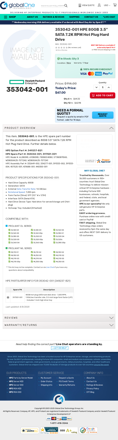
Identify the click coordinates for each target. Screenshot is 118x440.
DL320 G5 (15, 239)
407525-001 (16, 166)
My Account (46, 378)
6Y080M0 (34, 157)
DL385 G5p (60, 242)
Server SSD (16, 385)
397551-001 (50, 154)
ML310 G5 (60, 258)
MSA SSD (15, 392)
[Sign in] (99, 5)
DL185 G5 (15, 236)
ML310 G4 (38, 258)
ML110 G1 (14, 252)
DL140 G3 (15, 230)
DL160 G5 (60, 230)
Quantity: (103, 82)
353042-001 (34, 154)
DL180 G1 (60, 233)
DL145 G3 (37, 230)
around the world (101, 365)
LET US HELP (60, 348)
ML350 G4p (38, 261)
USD (107, 5)
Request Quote (103, 115)
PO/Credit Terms (66, 381)
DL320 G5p (38, 239)
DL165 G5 (15, 233)
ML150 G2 (60, 252)
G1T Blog (90, 392)
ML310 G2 (60, 255)
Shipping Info (46, 385)
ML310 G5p (15, 261)
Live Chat (50, 267)
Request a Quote (66, 378)
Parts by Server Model (21, 378)
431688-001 (29, 166)
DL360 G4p (38, 242)
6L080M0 (23, 157)
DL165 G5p (38, 233)
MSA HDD (15, 388)
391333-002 (59, 163)
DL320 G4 (60, 236)
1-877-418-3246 (59, 423)
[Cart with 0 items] (115, 5)
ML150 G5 (37, 255)
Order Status (46, 381)
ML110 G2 (37, 252)
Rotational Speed (16, 192)
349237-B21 (35, 150)
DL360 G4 (15, 242)
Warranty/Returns (67, 385)
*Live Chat (109, 17)
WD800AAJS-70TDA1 (38, 160)
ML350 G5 (60, 261)
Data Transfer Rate (26, 189)
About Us (32, 17)
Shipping (74, 17)
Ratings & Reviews (53, 17)
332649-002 (33, 163)
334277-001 (46, 163)
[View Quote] (86, 5)
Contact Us (91, 17)
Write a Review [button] (61, 50)
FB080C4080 (46, 157)
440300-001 (41, 166)
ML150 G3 (15, 255)
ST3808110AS (60, 157)
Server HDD (16, 381)
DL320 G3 (38, 236)
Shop (10, 17)
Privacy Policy (93, 388)
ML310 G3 (15, 258)
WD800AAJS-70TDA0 (16, 160)
